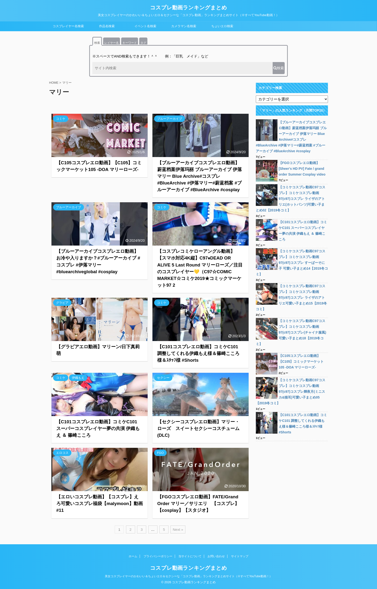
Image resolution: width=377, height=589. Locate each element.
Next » (178, 529)
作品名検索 (107, 26)
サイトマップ (239, 556)
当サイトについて (189, 556)
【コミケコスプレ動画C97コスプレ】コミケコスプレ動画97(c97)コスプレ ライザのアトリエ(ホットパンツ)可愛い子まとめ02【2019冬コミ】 (290, 198)
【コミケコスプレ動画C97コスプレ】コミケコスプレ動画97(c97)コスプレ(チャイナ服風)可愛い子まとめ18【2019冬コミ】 (291, 332)
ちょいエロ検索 (222, 26)
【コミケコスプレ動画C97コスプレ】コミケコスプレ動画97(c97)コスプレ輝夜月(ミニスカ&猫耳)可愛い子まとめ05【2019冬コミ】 (290, 391)
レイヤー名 (111, 42)
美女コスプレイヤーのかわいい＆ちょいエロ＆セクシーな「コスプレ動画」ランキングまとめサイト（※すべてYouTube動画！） (188, 576)
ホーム (133, 556)
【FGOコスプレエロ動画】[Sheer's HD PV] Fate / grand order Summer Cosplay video (302, 168)
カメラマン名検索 (183, 26)
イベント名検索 (145, 26)
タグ (143, 42)
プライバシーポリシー (158, 556)
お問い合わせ (216, 556)
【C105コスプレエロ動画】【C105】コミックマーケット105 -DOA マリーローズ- (301, 361)
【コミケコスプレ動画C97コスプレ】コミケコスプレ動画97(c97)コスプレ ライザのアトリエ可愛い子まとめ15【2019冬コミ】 (291, 297)
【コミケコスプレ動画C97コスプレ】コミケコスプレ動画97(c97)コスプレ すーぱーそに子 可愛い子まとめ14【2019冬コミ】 (292, 262)
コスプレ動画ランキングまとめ (188, 8)
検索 (97, 42)
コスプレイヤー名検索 (68, 26)
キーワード (129, 42)
